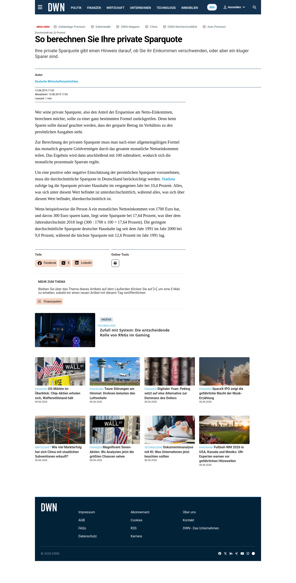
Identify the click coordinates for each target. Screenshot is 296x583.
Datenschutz (87, 536)
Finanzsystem (53, 301)
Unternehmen (140, 7)
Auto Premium (216, 26)
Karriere (136, 536)
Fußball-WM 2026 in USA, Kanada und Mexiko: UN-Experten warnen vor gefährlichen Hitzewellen (221, 454)
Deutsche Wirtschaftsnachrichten (56, 81)
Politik (76, 7)
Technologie (166, 7)
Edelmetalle (103, 26)
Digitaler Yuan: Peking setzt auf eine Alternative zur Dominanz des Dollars (167, 393)
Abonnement (140, 512)
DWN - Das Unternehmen (201, 528)
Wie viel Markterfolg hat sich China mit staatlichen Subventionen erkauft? (58, 451)
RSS (134, 528)
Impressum (86, 512)
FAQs (82, 528)
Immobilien (190, 7)
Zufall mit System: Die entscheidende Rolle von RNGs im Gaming (135, 332)
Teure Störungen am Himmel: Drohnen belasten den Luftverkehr (112, 393)
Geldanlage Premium (72, 26)
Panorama (97, 389)
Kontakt (188, 520)
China (153, 26)
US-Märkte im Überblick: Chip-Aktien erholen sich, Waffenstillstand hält (57, 393)
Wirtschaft (115, 7)
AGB (81, 520)
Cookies (136, 520)
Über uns (189, 512)
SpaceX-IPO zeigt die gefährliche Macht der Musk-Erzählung (221, 393)
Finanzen (94, 7)
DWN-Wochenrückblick (182, 26)
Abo (212, 7)
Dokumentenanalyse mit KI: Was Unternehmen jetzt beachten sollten (169, 451)
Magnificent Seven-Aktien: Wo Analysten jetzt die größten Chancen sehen (112, 451)
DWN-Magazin (130, 26)
